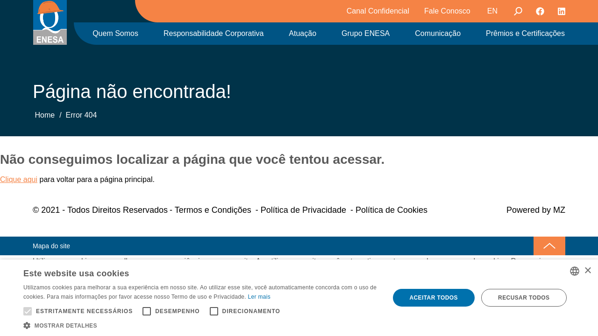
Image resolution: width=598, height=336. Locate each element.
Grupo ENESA (366, 33)
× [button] (587, 270)
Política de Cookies (391, 210)
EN (492, 11)
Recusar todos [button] (523, 297)
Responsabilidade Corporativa (213, 33)
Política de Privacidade (303, 210)
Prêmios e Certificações (525, 33)
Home (45, 115)
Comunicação (438, 33)
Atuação (302, 33)
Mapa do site (51, 246)
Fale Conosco (447, 11)
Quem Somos (115, 33)
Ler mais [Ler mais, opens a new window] (259, 297)
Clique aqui (18, 179)
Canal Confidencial (378, 11)
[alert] (299, 297)
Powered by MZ (535, 210)
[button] (201, 325)
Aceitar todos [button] (433, 297)
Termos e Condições (213, 210)
